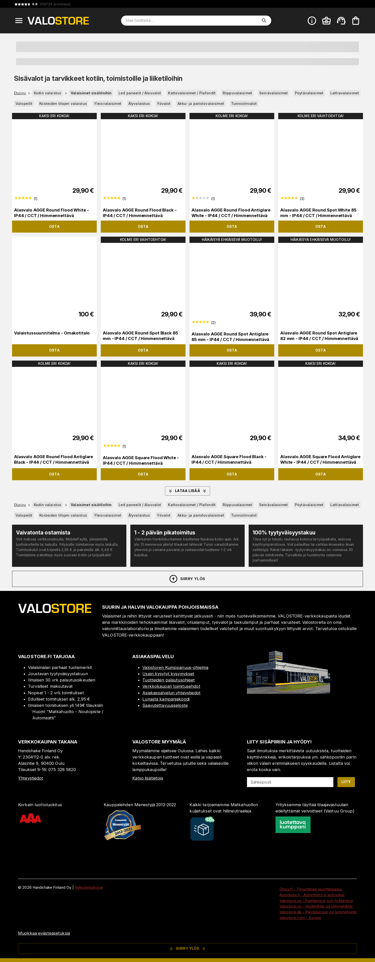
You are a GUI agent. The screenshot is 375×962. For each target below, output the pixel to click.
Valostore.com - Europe (300, 917)
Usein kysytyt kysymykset (168, 673)
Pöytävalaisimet (309, 93)
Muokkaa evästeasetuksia (44, 933)
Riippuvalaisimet (237, 93)
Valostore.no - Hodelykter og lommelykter (316, 906)
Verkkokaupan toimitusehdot (171, 686)
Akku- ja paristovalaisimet (200, 103)
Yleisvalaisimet (107, 103)
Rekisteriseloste (89, 887)
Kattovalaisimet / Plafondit (192, 93)
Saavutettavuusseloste (165, 705)
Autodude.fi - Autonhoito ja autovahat (312, 894)
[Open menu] (19, 20)
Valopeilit (24, 103)
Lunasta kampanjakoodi (166, 699)
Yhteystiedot (30, 778)
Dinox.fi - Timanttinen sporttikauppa (310, 889)
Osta (54, 226)
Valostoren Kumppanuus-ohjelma (175, 667)
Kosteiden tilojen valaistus (63, 103)
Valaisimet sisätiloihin (91, 93)
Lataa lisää (187, 491)
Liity (346, 782)
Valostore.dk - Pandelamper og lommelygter (318, 912)
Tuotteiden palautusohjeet (168, 679)
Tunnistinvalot (244, 103)
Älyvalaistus (139, 103)
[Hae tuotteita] (192, 21)
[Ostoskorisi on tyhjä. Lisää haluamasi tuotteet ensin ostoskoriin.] (355, 20)
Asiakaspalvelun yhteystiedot (171, 692)
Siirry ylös (187, 579)
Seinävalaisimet (273, 93)
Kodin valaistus (47, 93)
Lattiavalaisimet (344, 93)
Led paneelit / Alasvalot (140, 93)
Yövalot (163, 103)
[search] (264, 21)
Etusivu (20, 93)
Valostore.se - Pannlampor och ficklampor (316, 900)
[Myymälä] (288, 692)
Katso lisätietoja (147, 778)
